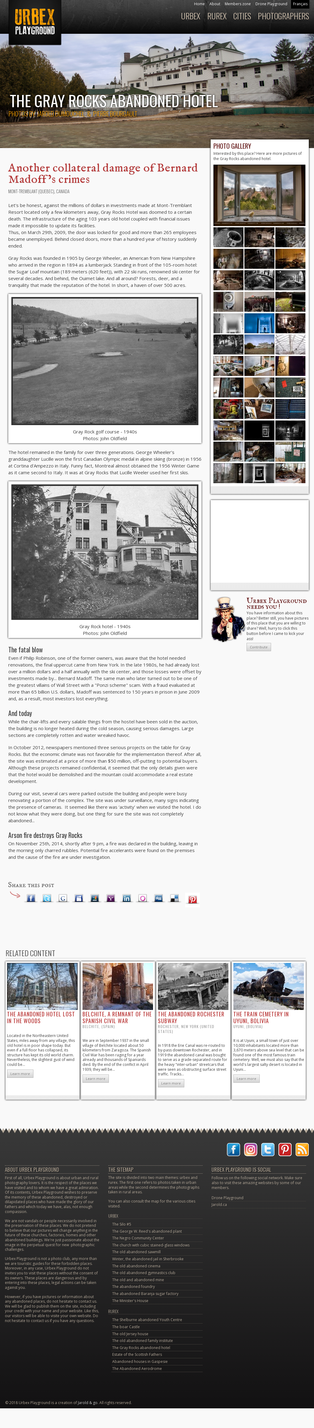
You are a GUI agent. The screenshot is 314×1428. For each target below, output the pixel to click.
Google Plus (63, 898)
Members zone (238, 3)
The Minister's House (130, 1300)
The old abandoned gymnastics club (143, 1272)
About (214, 3)
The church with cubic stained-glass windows (151, 1245)
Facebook (31, 898)
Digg (158, 898)
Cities (242, 16)
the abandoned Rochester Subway (191, 1017)
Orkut (142, 898)
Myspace (78, 898)
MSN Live (94, 898)
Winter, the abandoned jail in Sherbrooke (148, 1259)
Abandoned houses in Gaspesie (140, 1361)
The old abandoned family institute (142, 1340)
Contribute (259, 647)
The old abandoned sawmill (136, 1251)
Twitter (47, 898)
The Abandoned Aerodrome (137, 1368)
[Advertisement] (259, 541)
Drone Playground (271, 3)
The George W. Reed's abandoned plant (147, 1231)
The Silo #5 (121, 1224)
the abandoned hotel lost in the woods (41, 1017)
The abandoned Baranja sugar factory (145, 1293)
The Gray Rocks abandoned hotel (141, 1347)
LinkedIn (126, 898)
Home (199, 3)
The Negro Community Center (138, 1238)
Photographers (283, 16)
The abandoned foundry (133, 1286)
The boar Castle (126, 1326)
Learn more (20, 1073)
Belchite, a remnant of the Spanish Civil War (117, 1017)
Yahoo (110, 898)
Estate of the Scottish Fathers (137, 1354)
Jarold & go (88, 1402)
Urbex (190, 16)
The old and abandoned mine (138, 1279)
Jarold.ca (219, 1204)
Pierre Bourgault (115, 113)
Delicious (174, 898)
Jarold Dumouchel (60, 113)
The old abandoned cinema (136, 1266)
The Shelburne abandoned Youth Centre (147, 1319)
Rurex (217, 16)
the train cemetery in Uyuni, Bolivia (261, 1017)
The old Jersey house (130, 1333)
